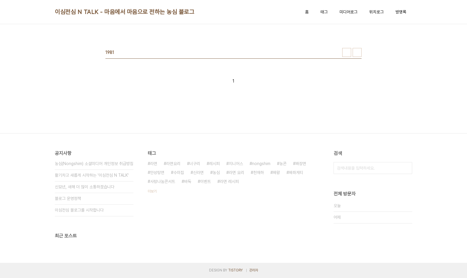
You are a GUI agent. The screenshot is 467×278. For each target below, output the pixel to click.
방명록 (401, 12)
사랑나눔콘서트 (162, 181)
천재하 (258, 172)
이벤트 (205, 181)
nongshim (261, 163)
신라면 (198, 172)
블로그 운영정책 (68, 198)
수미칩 (178, 172)
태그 (324, 12)
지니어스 (236, 163)
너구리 (194, 163)
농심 (216, 172)
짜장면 (300, 163)
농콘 (283, 163)
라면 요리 (236, 172)
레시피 (214, 163)
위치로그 (376, 12)
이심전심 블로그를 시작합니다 (79, 210)
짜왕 (276, 172)
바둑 (187, 181)
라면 (153, 163)
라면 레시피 (229, 181)
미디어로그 (348, 12)
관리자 (253, 270)
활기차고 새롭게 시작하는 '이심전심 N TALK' (92, 175)
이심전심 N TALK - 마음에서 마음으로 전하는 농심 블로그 (124, 11)
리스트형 (357, 52)
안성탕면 (157, 172)
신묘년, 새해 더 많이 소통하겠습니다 (84, 186)
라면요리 (173, 163)
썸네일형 (346, 52)
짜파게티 (296, 172)
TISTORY (235, 270)
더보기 (152, 191)
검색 (406, 168)
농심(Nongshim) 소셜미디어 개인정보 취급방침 (94, 163)
